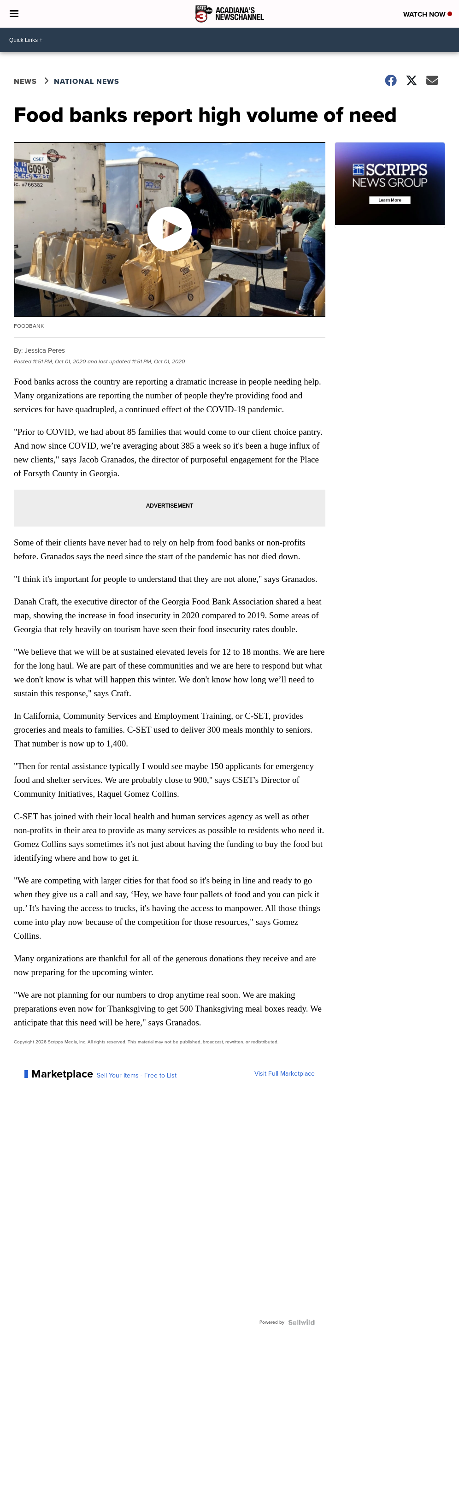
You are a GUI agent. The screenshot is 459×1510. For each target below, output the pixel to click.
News (25, 81)
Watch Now (427, 14)
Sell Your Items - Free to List (137, 1075)
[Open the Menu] (14, 14)
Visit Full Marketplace (284, 1074)
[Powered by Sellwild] (301, 1322)
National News (86, 81)
